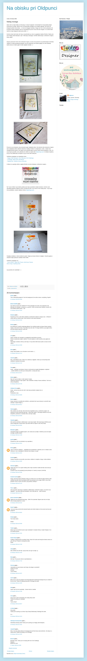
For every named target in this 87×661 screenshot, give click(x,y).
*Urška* (12, 528)
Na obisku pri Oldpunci (32, 8)
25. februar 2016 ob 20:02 (16, 461)
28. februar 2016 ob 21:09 (16, 591)
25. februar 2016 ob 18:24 (16, 443)
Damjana (12, 315)
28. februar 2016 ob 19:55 (16, 583)
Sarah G (12, 507)
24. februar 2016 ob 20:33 (16, 310)
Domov (30, 651)
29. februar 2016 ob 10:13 (16, 616)
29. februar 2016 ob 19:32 (16, 624)
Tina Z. (12, 487)
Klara (11, 349)
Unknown (12, 465)
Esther (12, 295)
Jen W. (12, 577)
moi (11, 335)
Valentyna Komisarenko (16, 620)
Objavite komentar (13, 648)
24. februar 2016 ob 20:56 (16, 331)
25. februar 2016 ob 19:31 (16, 453)
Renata (12, 324)
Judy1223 (12, 629)
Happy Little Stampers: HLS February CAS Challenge (20, 158)
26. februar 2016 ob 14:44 (16, 552)
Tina (11, 367)
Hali (11, 587)
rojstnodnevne (14, 288)
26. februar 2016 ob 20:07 (16, 573)
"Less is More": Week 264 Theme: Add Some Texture (20, 262)
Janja (11, 548)
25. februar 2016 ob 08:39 (16, 415)
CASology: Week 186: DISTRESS (15, 159)
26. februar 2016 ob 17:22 (16, 561)
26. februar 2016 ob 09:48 (16, 523)
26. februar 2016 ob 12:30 (16, 544)
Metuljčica (12, 429)
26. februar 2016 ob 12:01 (16, 533)
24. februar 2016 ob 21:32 (16, 363)
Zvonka (12, 457)
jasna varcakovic (14, 497)
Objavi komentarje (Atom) (19, 653)
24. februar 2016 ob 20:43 (16, 320)
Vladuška (12, 420)
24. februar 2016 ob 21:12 (16, 353)
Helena (12, 377)
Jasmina (12, 357)
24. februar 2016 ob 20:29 (16, 299)
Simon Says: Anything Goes (13, 263)
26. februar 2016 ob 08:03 (16, 512)
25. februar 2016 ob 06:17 (16, 372)
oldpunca (71, 95)
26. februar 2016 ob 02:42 (16, 502)
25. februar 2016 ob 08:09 (16, 395)
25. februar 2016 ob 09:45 (16, 425)
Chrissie (12, 565)
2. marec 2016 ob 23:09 (15, 645)
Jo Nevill (12, 608)
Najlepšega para (40, 151)
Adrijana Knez (13, 388)
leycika (12, 439)
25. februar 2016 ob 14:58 (16, 435)
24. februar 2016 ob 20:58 (16, 345)
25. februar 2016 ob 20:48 (16, 472)
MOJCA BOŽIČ (13, 303)
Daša (11, 557)
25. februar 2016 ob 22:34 (16, 493)
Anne (11, 595)
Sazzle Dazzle (13, 537)
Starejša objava (50, 651)
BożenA (12, 638)
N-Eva (11, 447)
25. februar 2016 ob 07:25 (16, 383)
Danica (12, 399)
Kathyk (12, 517)
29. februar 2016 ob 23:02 (16, 634)
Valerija (12, 409)
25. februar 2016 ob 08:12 (16, 404)
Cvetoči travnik (14, 476)
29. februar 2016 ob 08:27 (16, 603)
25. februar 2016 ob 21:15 (16, 483)
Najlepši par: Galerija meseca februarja (16, 161)
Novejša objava (10, 651)
